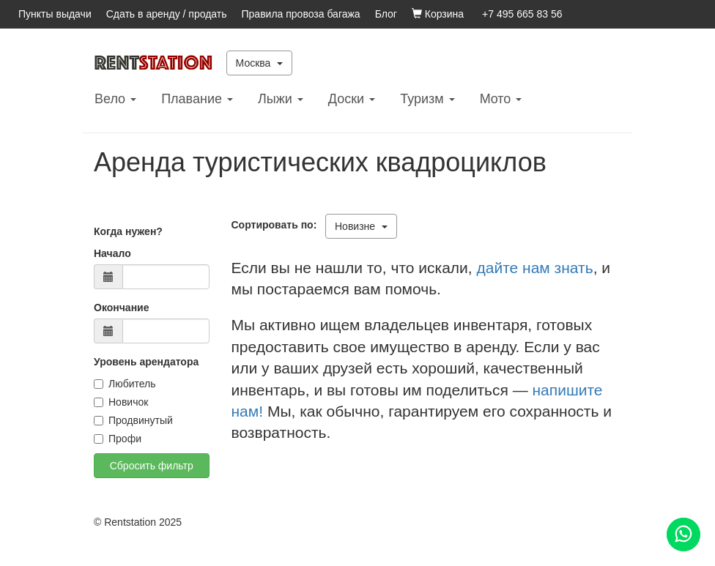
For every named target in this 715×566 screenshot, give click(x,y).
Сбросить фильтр (151, 466)
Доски (351, 99)
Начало (112, 253)
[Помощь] (683, 534)
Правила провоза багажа (301, 14)
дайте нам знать (535, 267)
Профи (117, 438)
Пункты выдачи (55, 14)
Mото (501, 99)
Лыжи (280, 99)
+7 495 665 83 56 (522, 14)
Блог (386, 14)
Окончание (121, 307)
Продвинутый (133, 420)
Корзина (438, 14)
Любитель (125, 384)
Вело (115, 99)
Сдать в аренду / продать (166, 14)
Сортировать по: (277, 225)
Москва (260, 63)
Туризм (427, 99)
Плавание (197, 99)
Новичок (121, 402)
